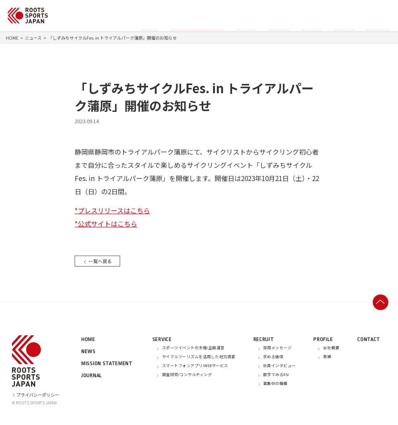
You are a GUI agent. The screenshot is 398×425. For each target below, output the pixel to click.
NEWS (88, 351)
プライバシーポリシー (35, 395)
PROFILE (323, 339)
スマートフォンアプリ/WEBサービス (195, 366)
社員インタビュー (279, 366)
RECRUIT (263, 339)
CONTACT (368, 339)
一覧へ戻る (98, 261)
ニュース (33, 38)
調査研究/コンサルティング (187, 375)
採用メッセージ (277, 348)
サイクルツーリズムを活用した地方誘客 (199, 357)
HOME (12, 38)
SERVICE (162, 339)
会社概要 (331, 348)
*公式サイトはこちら (106, 223)
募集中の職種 (275, 384)
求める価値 (273, 357)
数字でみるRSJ (276, 375)
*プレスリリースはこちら (112, 210)
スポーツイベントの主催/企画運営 (193, 348)
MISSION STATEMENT (107, 363)
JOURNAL (91, 375)
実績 (327, 357)
